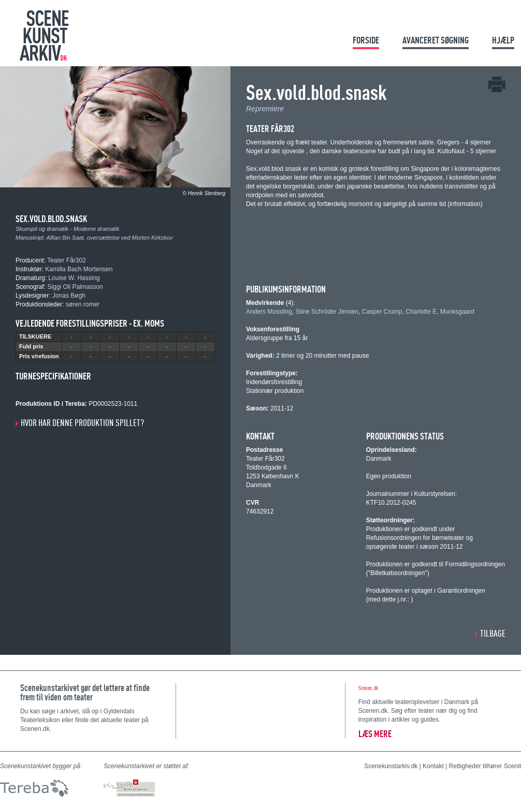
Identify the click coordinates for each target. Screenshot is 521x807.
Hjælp (503, 40)
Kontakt (433, 766)
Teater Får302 (66, 260)
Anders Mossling (269, 311)
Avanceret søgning (435, 40)
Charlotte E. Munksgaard (440, 311)
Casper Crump (381, 311)
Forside (366, 40)
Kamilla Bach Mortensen (78, 269)
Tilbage (492, 633)
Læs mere (375, 733)
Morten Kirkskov (152, 237)
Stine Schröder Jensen (326, 311)
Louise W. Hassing (73, 278)
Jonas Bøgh (68, 295)
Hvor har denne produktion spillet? (82, 422)
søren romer (82, 304)
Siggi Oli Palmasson (75, 286)
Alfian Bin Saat (65, 237)
